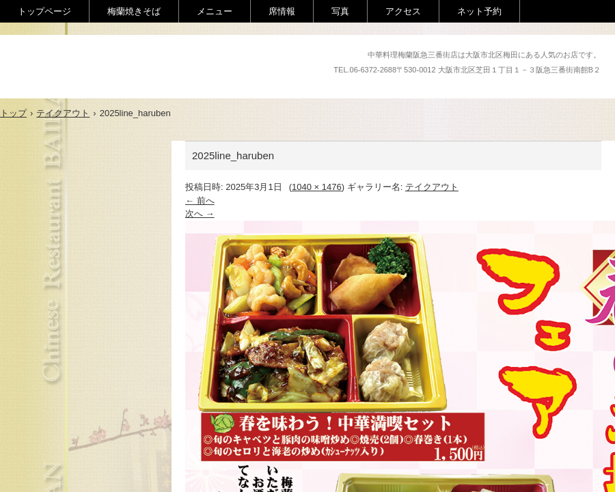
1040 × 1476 (317, 187)
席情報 (282, 11)
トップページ (44, 11)
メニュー (214, 11)
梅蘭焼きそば (134, 11)
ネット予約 (479, 11)
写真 (340, 11)
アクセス (403, 11)
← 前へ (200, 200)
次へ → (200, 213)
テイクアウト (432, 187)
